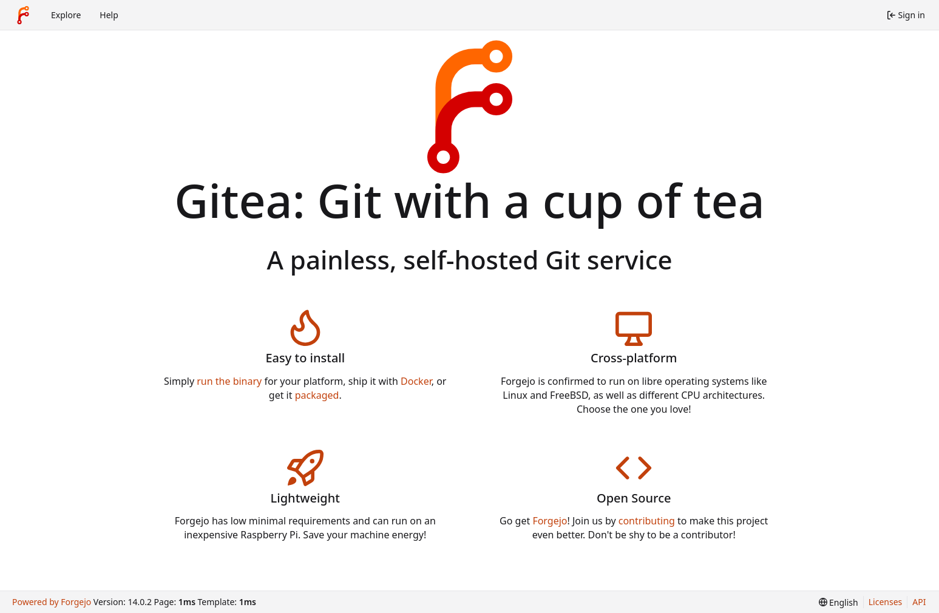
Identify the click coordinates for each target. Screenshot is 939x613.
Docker (416, 381)
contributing (647, 520)
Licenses (886, 602)
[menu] (838, 602)
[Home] (23, 15)
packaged (317, 395)
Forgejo (549, 520)
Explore (66, 15)
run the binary (229, 381)
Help (109, 15)
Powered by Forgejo (51, 602)
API (919, 602)
